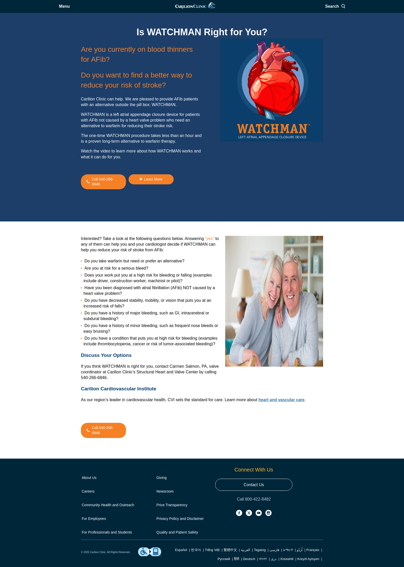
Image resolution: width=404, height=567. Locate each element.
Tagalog (260, 556)
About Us (89, 484)
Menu (94, 9)
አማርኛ (288, 556)
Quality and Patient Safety (177, 539)
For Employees (94, 525)
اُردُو (299, 556)
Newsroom (165, 498)
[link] (201, 10)
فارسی (274, 556)
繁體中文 (230, 556)
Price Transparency (172, 511)
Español (181, 556)
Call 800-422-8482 (254, 505)
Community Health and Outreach (108, 511)
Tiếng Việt (212, 556)
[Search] (313, 9)
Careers (88, 498)
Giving (161, 484)
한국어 (196, 556)
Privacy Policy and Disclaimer (180, 525)
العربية (245, 556)
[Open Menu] (90, 9)
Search (311, 9)
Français (312, 556)
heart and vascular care (281, 406)
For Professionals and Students (107, 539)
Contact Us (253, 491)
